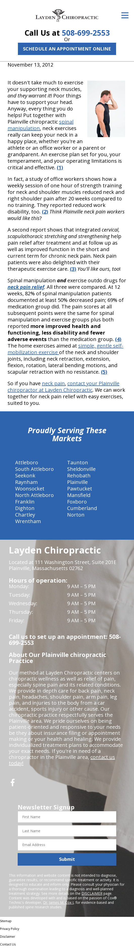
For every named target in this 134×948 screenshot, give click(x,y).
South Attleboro (34, 469)
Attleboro (26, 462)
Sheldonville (81, 469)
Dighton (25, 508)
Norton (76, 514)
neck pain (53, 383)
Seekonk (25, 475)
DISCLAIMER (92, 893)
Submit (67, 859)
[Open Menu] (125, 15)
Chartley (25, 514)
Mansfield (78, 495)
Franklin (25, 501)
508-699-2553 (86, 33)
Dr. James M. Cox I (58, 902)
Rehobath (79, 475)
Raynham (26, 482)
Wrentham (28, 521)
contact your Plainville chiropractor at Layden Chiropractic (63, 386)
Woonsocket (29, 488)
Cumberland (82, 508)
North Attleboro (34, 495)
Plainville (77, 482)
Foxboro (77, 501)
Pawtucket (79, 488)
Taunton (77, 462)
